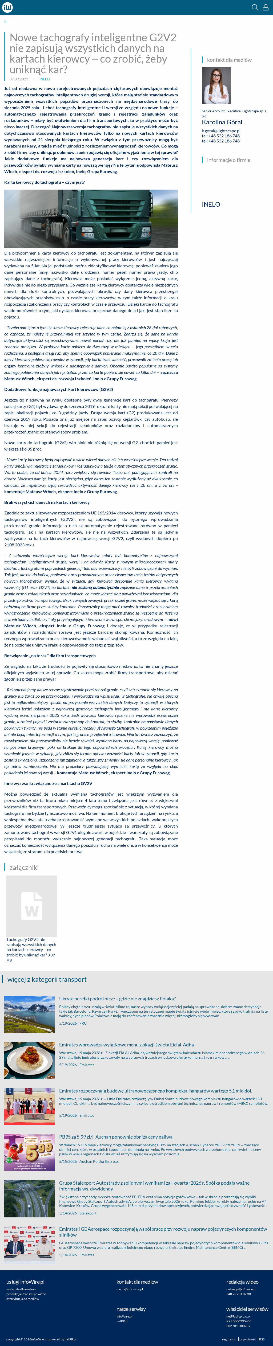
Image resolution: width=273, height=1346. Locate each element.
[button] (255, 7)
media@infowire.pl (130, 1289)
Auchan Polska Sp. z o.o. (99, 1161)
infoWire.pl (125, 1316)
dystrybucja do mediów (22, 1299)
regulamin (229, 1339)
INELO (44, 79)
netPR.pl (122, 1321)
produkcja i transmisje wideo (26, 1294)
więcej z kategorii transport (47, 979)
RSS (261, 1339)
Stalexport (88, 1213)
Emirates (86, 1064)
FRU (83, 1023)
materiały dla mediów (21, 1289)
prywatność (247, 1339)
